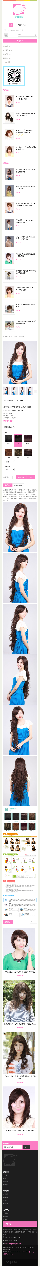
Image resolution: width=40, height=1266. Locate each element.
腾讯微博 (11, 1262)
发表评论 (20, 410)
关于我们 (5, 1175)
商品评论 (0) (18, 485)
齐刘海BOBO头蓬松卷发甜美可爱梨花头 (26, 148)
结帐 (17, 30)
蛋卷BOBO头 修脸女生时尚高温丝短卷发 (25, 289)
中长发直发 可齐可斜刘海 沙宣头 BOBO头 (20, 972)
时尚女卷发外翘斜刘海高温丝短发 (25, 306)
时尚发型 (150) (7, 50)
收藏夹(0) (12, 30)
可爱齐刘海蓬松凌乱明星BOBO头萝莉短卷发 (25, 131)
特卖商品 (5, 1204)
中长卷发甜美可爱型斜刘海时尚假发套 (20, 1130)
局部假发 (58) (7, 58)
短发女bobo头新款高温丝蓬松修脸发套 (25, 255)
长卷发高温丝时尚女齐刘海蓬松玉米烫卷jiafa (20, 1024)
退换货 (5, 1200)
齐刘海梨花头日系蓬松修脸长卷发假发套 (25, 171)
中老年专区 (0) (7, 62)
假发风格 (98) (7, 54)
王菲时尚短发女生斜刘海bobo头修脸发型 (25, 221)
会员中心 (6, 30)
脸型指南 (5, 1181)
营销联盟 (5, 1194)
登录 (21, 30)
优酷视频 (15, 1262)
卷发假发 (16, 498)
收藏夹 (5, 1219)
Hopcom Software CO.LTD (19, 1252)
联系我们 (5, 1178)
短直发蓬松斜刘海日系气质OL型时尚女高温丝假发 (25, 204)
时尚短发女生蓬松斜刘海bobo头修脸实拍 (25, 98)
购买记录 (5, 1216)
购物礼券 (5, 1197)
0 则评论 (13, 410)
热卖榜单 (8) (6, 46)
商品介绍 (8, 485)
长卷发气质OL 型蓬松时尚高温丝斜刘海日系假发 (20, 1077)
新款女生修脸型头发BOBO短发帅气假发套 (26, 272)
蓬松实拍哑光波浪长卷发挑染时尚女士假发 (25, 114)
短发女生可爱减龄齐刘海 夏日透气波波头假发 (26, 238)
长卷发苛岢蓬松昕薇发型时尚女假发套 (25, 188)
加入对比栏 (20, 400)
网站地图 (5, 1185)
